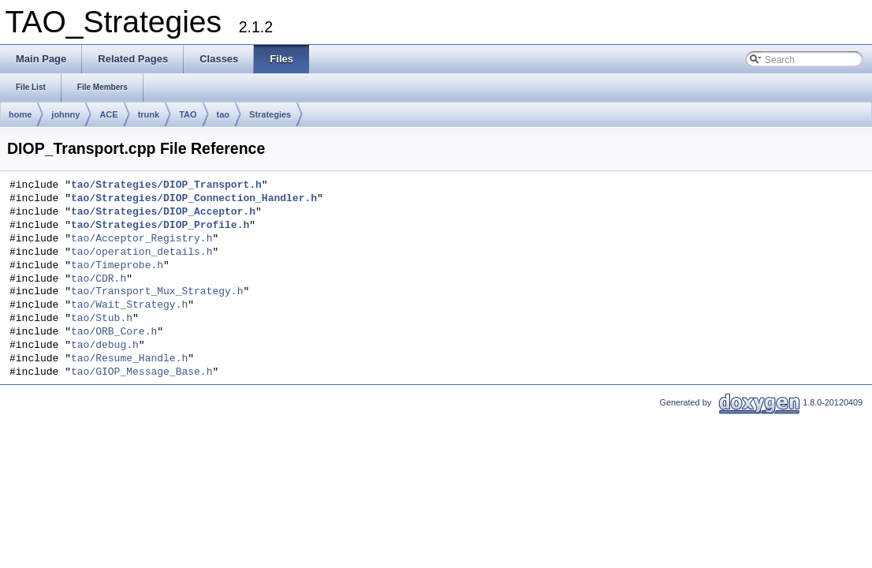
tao (223, 114)
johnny (65, 114)
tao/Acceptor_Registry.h (141, 239)
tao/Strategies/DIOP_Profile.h (160, 226)
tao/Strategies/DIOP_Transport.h (166, 185)
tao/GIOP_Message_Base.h (141, 372)
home (20, 114)
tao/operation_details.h (141, 252)
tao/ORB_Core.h (114, 332)
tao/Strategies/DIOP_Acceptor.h (163, 212)
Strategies (270, 114)
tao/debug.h (105, 345)
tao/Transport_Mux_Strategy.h (157, 292)
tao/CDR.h (98, 279)
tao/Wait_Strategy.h (129, 305)
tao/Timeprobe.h (117, 266)
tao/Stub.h (101, 319)
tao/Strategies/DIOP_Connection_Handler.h (194, 199)
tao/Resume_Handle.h (129, 359)
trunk (149, 114)
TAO (187, 114)
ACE (108, 114)
